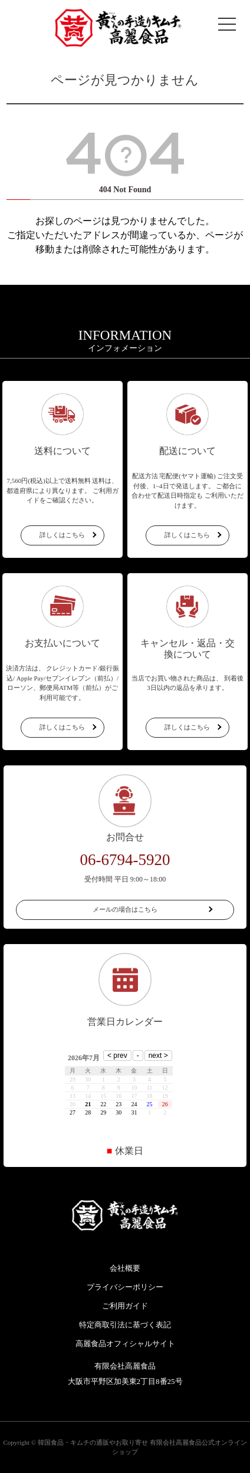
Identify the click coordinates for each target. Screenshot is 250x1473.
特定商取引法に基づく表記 (125, 1324)
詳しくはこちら (62, 534)
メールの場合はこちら (125, 909)
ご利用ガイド (125, 1305)
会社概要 (125, 1268)
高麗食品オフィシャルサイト (125, 1343)
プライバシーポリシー (125, 1287)
